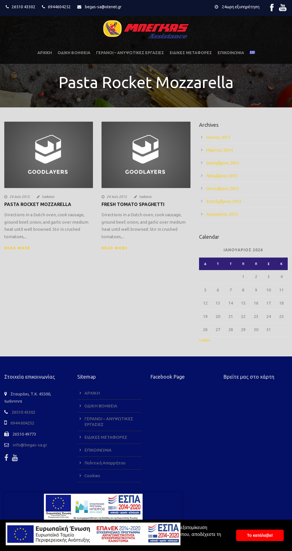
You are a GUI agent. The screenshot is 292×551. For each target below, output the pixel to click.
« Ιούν (204, 340)
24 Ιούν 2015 (19, 197)
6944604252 (59, 7)
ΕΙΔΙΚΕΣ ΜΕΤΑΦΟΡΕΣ (191, 52)
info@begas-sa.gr (30, 444)
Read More (17, 248)
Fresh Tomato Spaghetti (133, 204)
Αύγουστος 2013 (222, 214)
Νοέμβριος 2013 (222, 175)
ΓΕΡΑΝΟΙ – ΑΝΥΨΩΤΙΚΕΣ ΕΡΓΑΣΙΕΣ (130, 52)
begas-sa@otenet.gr (103, 7)
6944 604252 (22, 423)
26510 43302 (23, 7)
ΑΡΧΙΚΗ (44, 52)
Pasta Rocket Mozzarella (37, 204)
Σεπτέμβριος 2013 (223, 201)
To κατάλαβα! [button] (260, 535)
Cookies (92, 475)
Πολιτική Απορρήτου (104, 462)
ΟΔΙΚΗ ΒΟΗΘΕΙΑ (74, 52)
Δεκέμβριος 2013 (222, 162)
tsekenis (48, 197)
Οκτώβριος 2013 (222, 188)
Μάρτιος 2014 (219, 150)
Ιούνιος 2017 (218, 137)
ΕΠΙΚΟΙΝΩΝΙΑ (231, 52)
